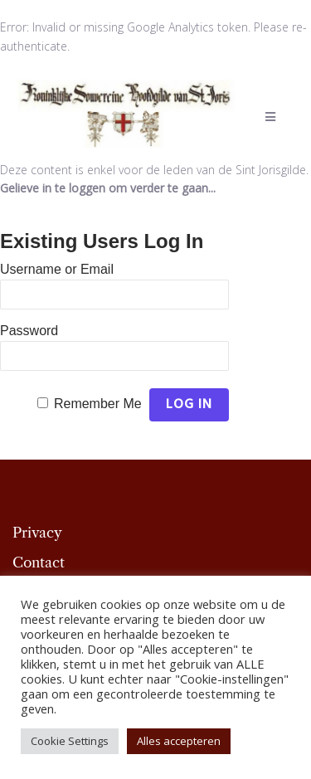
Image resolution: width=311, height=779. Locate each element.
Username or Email (57, 269)
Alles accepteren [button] (179, 740)
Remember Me (98, 404)
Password (29, 331)
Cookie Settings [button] (70, 740)
